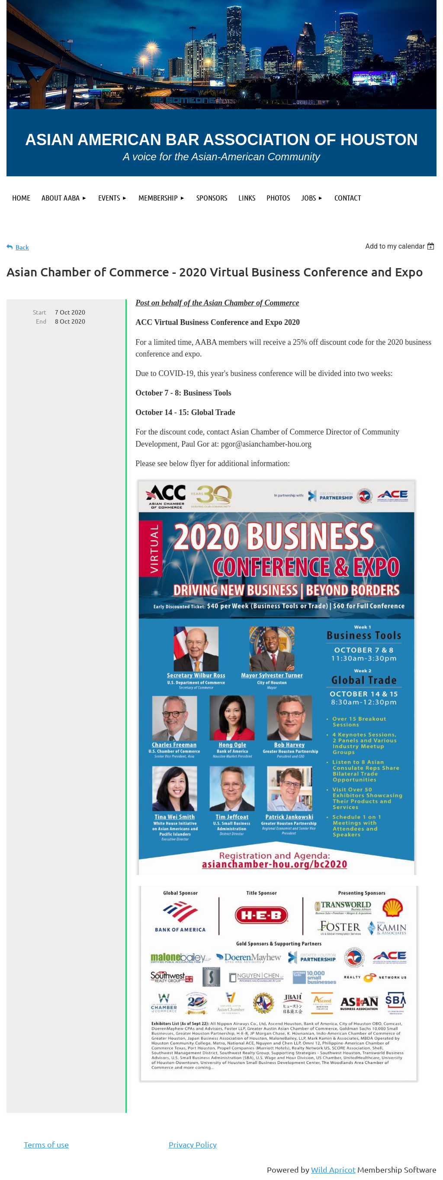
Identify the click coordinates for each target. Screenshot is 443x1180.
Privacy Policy (193, 1144)
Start (39, 312)
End (41, 321)
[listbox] (401, 246)
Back (22, 247)
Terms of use (46, 1144)
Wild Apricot (333, 1169)
